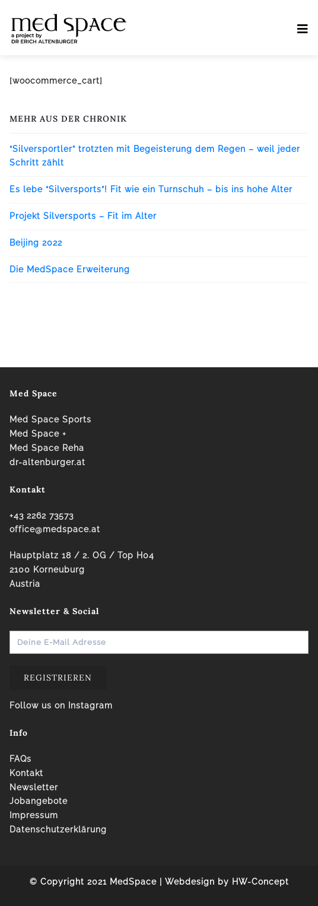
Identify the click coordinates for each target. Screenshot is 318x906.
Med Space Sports (50, 419)
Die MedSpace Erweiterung (69, 269)
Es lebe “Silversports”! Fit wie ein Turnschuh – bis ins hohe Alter (150, 189)
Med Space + (37, 433)
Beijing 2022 (35, 242)
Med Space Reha (46, 448)
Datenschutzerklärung (58, 829)
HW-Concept (260, 881)
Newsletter (33, 787)
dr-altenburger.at (47, 462)
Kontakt (26, 773)
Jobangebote (38, 801)
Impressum (33, 815)
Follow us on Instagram (61, 705)
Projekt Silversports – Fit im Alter (83, 216)
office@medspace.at (54, 529)
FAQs (20, 759)
